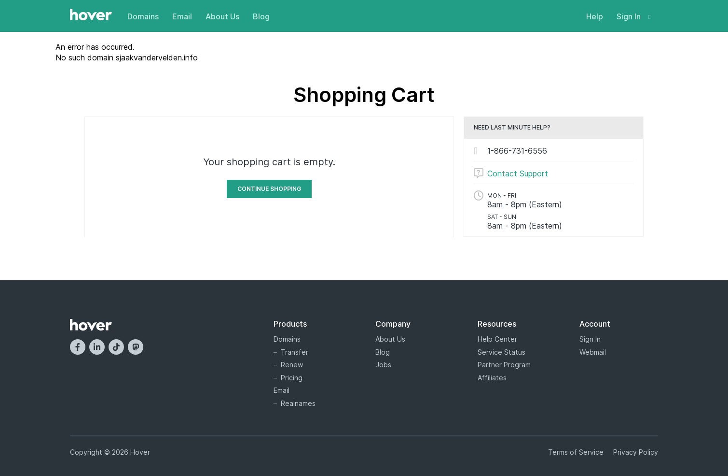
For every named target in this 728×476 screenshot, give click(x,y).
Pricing (291, 378)
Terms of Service (576, 452)
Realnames (298, 403)
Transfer (294, 352)
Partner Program (504, 365)
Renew (292, 365)
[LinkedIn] (97, 347)
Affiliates (492, 378)
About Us (222, 16)
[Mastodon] (135, 347)
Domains (143, 16)
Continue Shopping (269, 188)
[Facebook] (77, 347)
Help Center (497, 339)
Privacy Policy (635, 452)
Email (182, 16)
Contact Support (517, 173)
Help (594, 16)
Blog (261, 16)
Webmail (592, 352)
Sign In (633, 16)
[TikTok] (116, 347)
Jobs (383, 365)
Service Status (501, 352)
